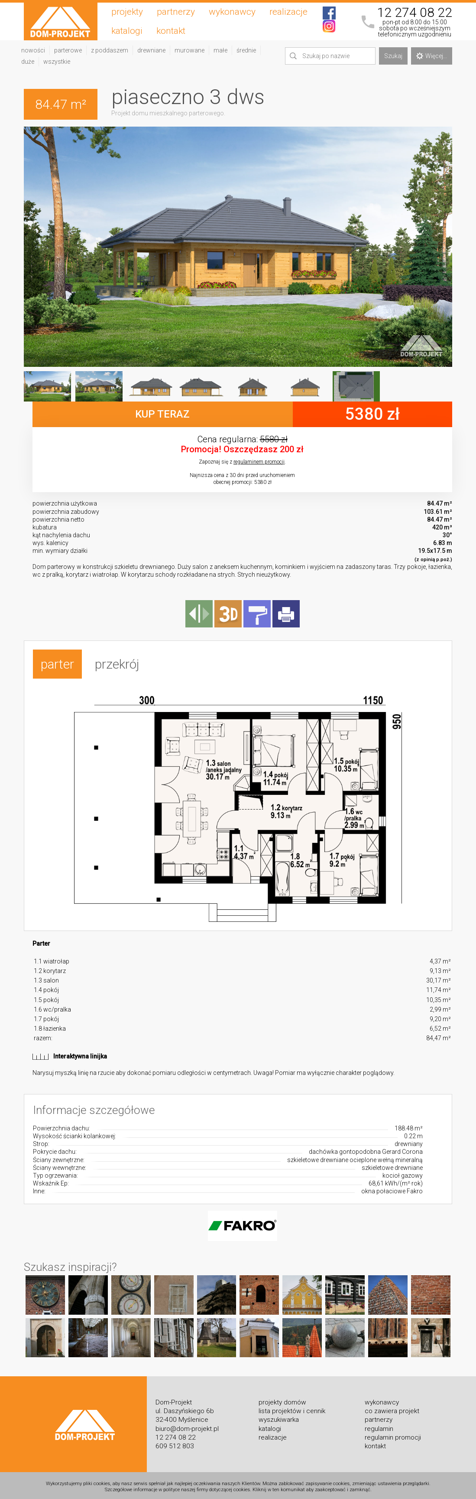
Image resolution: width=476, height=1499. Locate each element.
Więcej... (431, 55)
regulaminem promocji (259, 462)
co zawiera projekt (392, 1408)
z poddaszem (109, 50)
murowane (189, 50)
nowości (33, 50)
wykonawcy (232, 12)
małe (220, 50)
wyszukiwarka (279, 1417)
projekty (127, 12)
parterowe (68, 50)
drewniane (151, 50)
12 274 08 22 (414, 12)
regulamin (379, 1425)
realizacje (288, 12)
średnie (246, 50)
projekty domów (282, 1399)
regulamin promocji (393, 1434)
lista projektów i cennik (292, 1408)
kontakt (170, 31)
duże (27, 61)
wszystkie (56, 61)
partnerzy (176, 12)
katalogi (126, 31)
